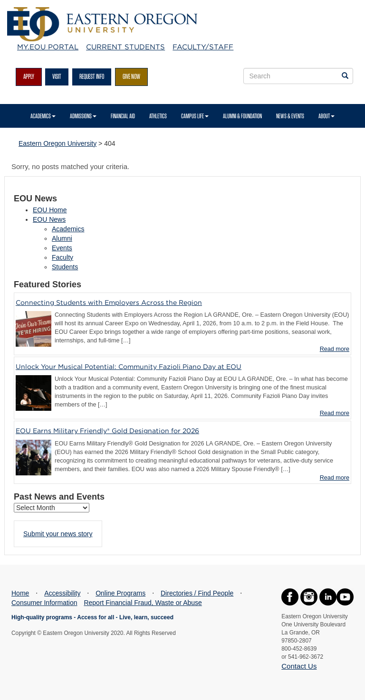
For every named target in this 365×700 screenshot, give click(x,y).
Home (20, 593)
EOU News (49, 219)
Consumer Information (44, 602)
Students (65, 267)
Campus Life (195, 116)
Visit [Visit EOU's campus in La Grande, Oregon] (56, 76)
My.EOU (47, 47)
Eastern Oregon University (57, 143)
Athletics (158, 116)
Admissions (83, 116)
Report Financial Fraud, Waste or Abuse (143, 602)
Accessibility (62, 593)
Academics (43, 116)
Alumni (62, 238)
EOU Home (50, 210)
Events (62, 248)
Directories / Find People (197, 593)
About (326, 116)
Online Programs (120, 593)
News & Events (290, 116)
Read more (334, 349)
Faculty (62, 257)
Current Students (125, 47)
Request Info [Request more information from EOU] (91, 76)
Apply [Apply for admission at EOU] (28, 76)
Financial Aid (123, 116)
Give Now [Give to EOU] (131, 76)
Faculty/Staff (203, 47)
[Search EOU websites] (345, 76)
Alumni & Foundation (242, 116)
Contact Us (299, 666)
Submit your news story (58, 534)
